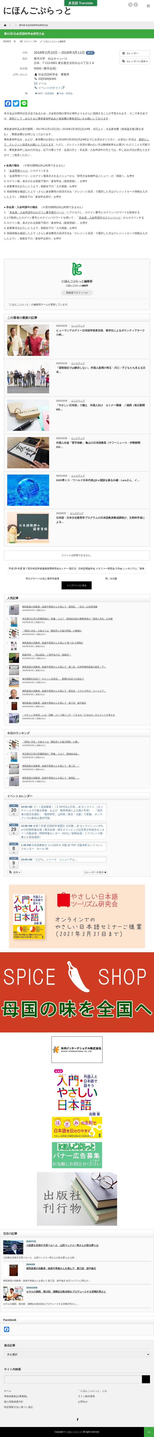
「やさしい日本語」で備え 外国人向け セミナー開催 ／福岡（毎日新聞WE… (100, 407)
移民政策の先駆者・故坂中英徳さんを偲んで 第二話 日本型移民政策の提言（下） (64, 667)
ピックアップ (78, 326)
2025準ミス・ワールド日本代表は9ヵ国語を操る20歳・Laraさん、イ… (98, 480)
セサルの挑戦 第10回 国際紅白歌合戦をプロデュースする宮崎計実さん (66, 1291)
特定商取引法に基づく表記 (18, 1407)
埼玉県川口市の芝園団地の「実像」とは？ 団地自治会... (50, 754)
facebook (136, 4)
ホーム (7, 1390)
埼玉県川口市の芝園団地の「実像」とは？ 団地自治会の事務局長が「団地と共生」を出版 (67, 618)
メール (40, 83)
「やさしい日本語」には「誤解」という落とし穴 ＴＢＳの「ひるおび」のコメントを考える (68, 715)
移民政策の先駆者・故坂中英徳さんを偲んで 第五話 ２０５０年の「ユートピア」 (64, 691)
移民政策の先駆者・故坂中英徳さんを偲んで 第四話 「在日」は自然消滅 (59, 606)
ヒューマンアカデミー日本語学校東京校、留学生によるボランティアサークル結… (100, 332)
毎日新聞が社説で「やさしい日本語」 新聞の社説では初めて (53, 679)
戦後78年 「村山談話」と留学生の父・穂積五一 (46, 655)
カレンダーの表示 (95, 872)
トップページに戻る (77, 585)
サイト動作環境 (86, 1396)
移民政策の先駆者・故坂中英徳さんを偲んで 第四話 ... (50, 778)
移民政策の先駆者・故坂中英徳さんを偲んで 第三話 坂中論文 (54, 703)
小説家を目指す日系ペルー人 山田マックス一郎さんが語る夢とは (62, 1245)
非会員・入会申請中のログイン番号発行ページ (36, 212)
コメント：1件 (30, 41)
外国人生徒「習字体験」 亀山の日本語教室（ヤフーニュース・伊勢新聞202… (98, 444)
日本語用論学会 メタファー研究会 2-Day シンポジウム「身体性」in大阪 (111, 570)
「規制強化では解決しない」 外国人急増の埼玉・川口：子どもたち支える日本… (101, 369)
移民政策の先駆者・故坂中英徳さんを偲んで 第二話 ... (50, 766)
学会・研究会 (65, 93)
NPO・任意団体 (44, 93)
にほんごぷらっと (74, 1432)
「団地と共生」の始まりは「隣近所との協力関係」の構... (50, 742)
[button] (135, 61)
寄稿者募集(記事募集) (15, 1396)
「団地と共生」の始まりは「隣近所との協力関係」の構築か (52, 630)
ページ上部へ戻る (149, 1432)
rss (130, 4)
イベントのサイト (49, 87)
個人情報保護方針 (13, 1401)
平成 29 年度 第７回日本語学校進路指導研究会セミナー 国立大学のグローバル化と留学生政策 (43, 570)
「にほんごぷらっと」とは (92, 1390)
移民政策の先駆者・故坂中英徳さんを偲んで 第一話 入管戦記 (52, 643)
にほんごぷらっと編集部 (55, 41)
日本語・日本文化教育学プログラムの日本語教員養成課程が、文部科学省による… (100, 519)
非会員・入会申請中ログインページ (100, 217)
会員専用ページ (18, 170)
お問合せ (83, 1401)
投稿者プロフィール (77, 292)
